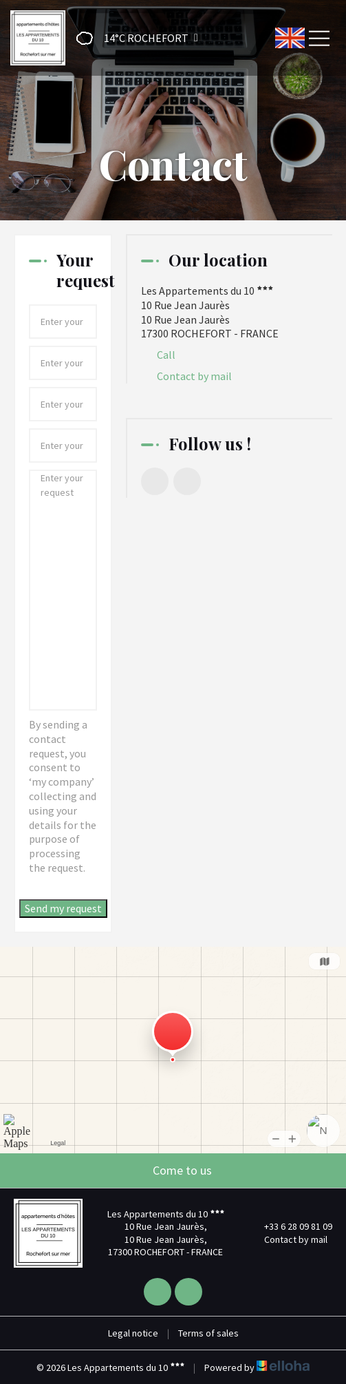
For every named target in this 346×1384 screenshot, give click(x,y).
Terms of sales (208, 1333)
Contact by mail (194, 376)
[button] (132, 38)
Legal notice (133, 1333)
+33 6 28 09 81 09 (290, 1226)
